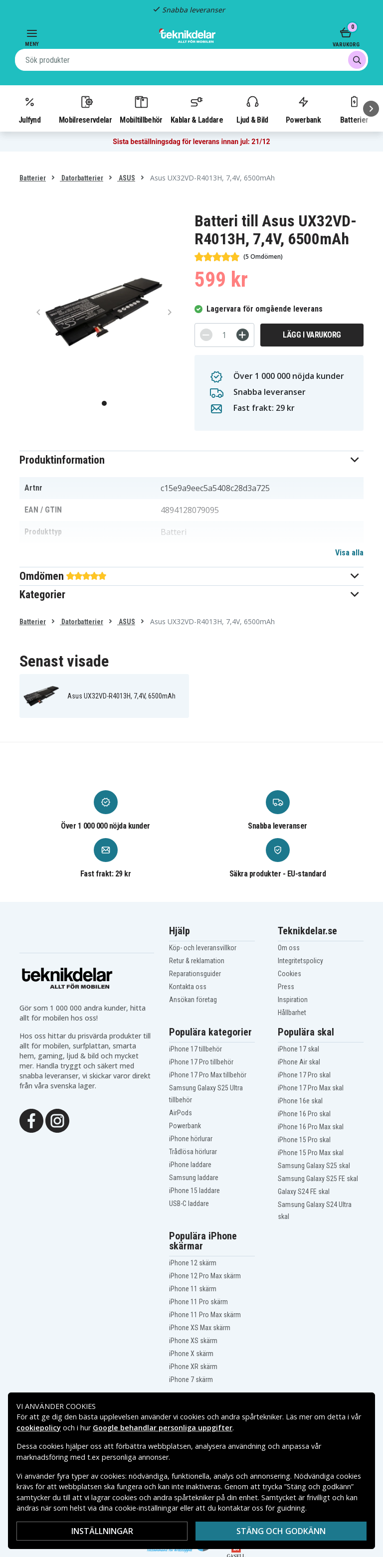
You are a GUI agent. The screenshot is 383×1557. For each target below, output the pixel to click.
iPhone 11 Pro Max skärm (205, 1315)
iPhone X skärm (191, 1354)
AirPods (180, 1113)
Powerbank (303, 109)
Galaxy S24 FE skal (304, 1192)
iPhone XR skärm (193, 1367)
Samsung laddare (193, 1178)
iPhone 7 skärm (191, 1380)
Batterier (32, 178)
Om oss (289, 948)
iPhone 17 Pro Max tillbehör (207, 1075)
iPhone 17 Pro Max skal (311, 1088)
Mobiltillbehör (141, 109)
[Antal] (224, 335)
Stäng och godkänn (281, 1531)
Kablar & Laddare (197, 109)
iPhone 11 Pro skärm (198, 1302)
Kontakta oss (187, 987)
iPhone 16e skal (300, 1101)
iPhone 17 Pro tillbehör (201, 1062)
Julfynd (29, 109)
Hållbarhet (292, 1013)
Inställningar (102, 1531)
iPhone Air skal (299, 1062)
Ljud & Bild (252, 109)
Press (286, 987)
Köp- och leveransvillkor (202, 948)
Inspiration (293, 1000)
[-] (206, 335)
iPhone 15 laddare (194, 1191)
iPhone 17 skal (298, 1049)
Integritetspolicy (300, 961)
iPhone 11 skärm (192, 1289)
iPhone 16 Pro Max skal (311, 1127)
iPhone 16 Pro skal (304, 1114)
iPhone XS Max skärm (199, 1328)
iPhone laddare (190, 1165)
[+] (242, 335)
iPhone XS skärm (193, 1341)
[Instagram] (57, 1119)
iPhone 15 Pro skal (304, 1140)
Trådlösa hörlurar (193, 1152)
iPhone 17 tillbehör (195, 1049)
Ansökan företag (193, 1000)
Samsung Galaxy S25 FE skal (318, 1179)
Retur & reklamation (196, 961)
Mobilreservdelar (85, 109)
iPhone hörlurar (190, 1139)
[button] (191, 460)
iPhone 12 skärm (192, 1263)
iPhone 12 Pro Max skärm (205, 1276)
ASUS (126, 178)
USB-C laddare (189, 1204)
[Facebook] (31, 1119)
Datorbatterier (81, 178)
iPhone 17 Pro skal (304, 1075)
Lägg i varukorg (312, 335)
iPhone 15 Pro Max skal (311, 1153)
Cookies (289, 974)
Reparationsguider (195, 974)
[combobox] (191, 60)
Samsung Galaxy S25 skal (314, 1166)
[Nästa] (371, 109)
